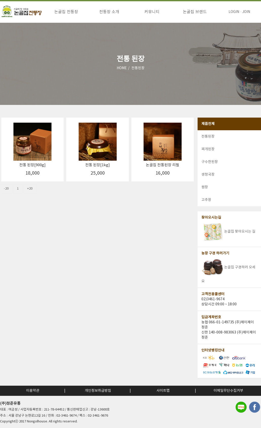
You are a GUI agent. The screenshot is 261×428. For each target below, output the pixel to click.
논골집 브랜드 (195, 12)
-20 (6, 189)
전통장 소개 (109, 12)
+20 (29, 189)
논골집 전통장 (66, 12)
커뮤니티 (152, 12)
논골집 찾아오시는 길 (228, 232)
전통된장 (138, 68)
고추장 (206, 200)
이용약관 (32, 391)
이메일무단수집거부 (228, 391)
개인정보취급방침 (98, 391)
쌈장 (204, 187)
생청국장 (208, 175)
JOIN (246, 12)
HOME (122, 68)
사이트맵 (163, 391)
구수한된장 (209, 162)
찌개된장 (208, 149)
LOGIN (234, 12)
